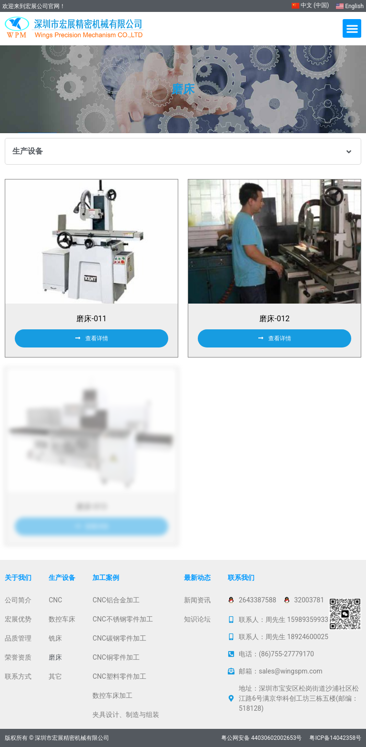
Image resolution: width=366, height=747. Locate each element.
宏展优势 (18, 619)
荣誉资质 (18, 657)
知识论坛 (197, 619)
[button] (352, 28)
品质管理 (18, 638)
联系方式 (18, 676)
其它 (55, 676)
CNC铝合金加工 (115, 600)
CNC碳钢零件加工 (119, 638)
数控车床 (62, 619)
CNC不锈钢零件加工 (122, 619)
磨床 (55, 657)
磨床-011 (91, 318)
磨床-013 (91, 506)
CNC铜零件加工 (115, 657)
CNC (55, 600)
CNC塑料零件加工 (119, 676)
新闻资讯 (197, 600)
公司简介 (18, 600)
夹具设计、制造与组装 (125, 714)
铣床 (55, 638)
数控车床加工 (112, 695)
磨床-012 (274, 318)
